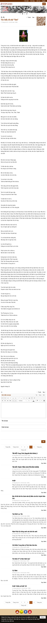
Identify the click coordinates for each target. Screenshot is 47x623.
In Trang (1, 392)
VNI (44, 395)
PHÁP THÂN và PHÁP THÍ (19, 586)
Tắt (36, 395)
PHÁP (14, 481)
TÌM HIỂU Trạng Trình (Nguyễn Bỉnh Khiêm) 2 (25, 453)
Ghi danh (26, 1)
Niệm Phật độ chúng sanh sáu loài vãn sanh (24, 531)
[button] (44, 4)
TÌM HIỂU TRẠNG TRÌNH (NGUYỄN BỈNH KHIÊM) (25, 467)
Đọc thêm (43, 463)
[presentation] (14, 435)
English (43, 1)
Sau (33, 17)
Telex (40, 395)
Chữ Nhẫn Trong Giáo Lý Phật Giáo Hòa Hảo (24, 545)
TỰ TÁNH (14, 570)
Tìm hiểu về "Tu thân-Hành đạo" (21, 559)
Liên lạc (38, 1)
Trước (29, 17)
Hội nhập (32, 1)
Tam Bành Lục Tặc (17, 514)
